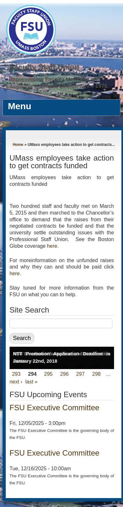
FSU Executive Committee (54, 407)
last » (31, 381)
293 (16, 374)
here (52, 246)
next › (16, 381)
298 (96, 374)
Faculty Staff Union (44, 67)
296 (64, 374)
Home (18, 144)
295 (48, 374)
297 (80, 374)
